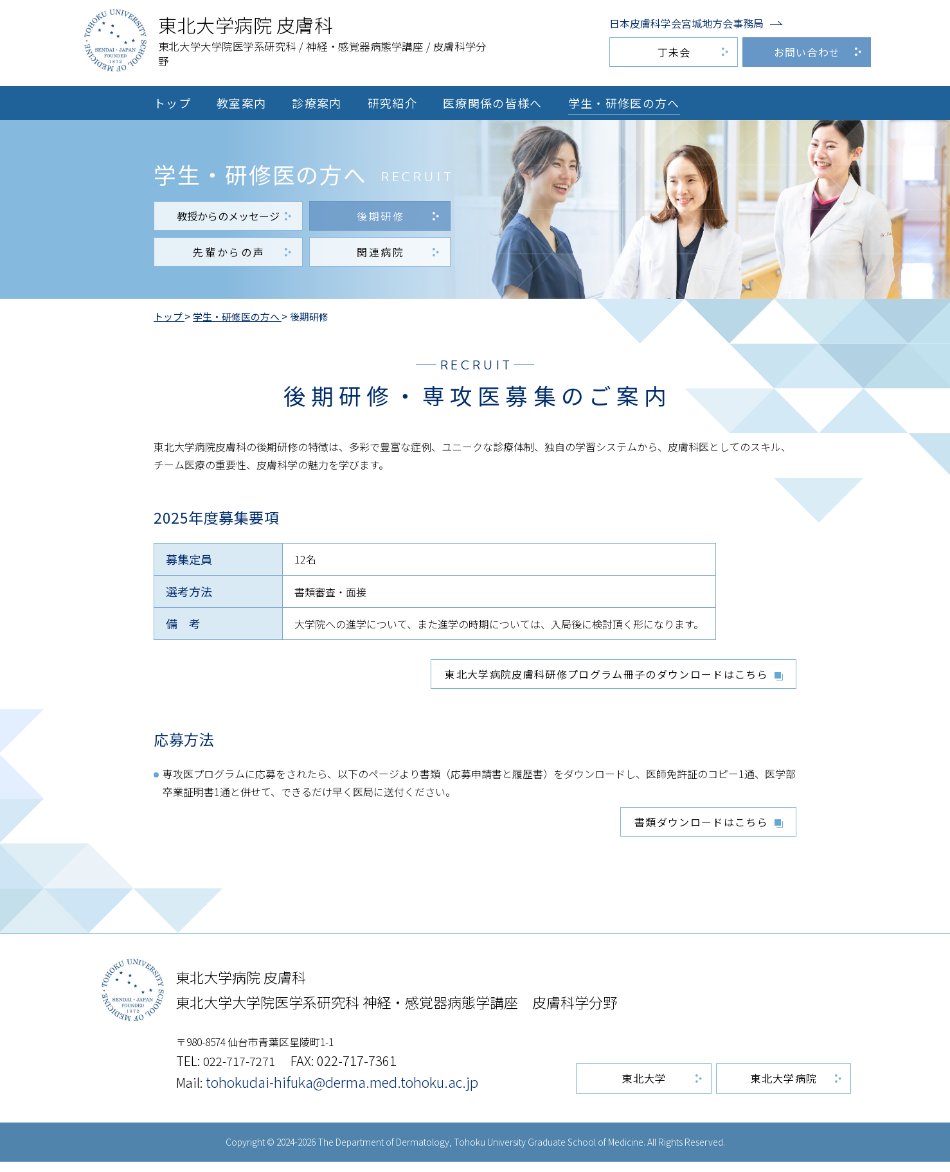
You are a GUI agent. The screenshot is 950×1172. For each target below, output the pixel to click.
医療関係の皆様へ (492, 102)
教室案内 (241, 102)
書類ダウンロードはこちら (701, 828)
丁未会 (674, 52)
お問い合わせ (807, 52)
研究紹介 (392, 102)
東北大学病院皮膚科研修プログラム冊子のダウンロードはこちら (606, 680)
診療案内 (316, 102)
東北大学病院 (787, 1089)
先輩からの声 (229, 255)
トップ (172, 102)
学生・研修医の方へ (624, 102)
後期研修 (381, 219)
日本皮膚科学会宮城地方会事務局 (686, 23)
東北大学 (654, 1089)
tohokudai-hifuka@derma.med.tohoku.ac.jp (345, 1091)
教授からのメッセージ (228, 219)
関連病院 (381, 255)
